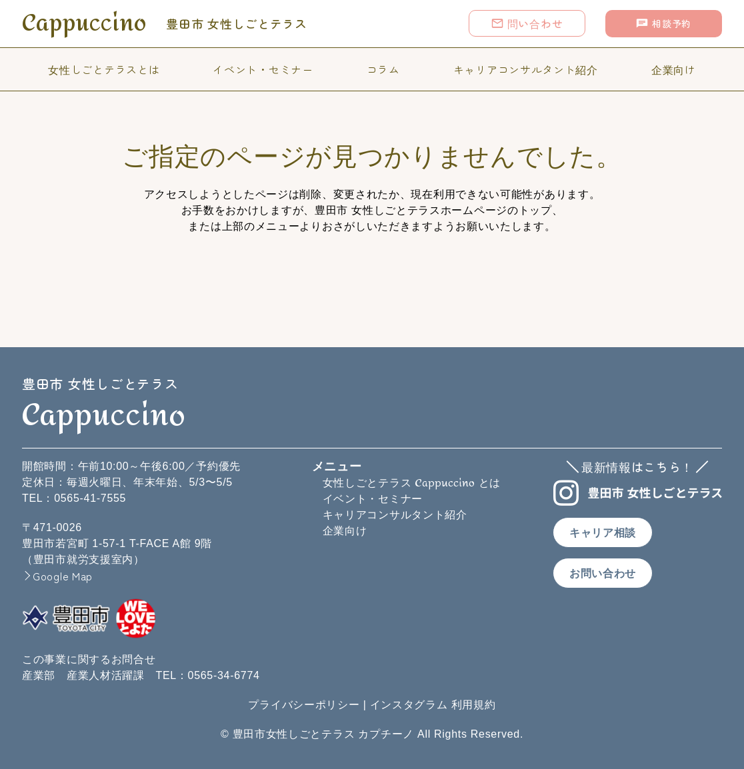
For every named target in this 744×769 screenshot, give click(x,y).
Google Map (63, 576)
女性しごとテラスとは (103, 69)
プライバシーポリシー (303, 704)
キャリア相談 (602, 532)
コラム (383, 69)
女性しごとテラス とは (412, 482)
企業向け (673, 69)
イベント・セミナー (263, 69)
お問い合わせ (602, 573)
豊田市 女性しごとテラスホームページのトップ (433, 210)
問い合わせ (527, 23)
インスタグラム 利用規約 (433, 704)
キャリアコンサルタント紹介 (525, 69)
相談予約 (663, 23)
